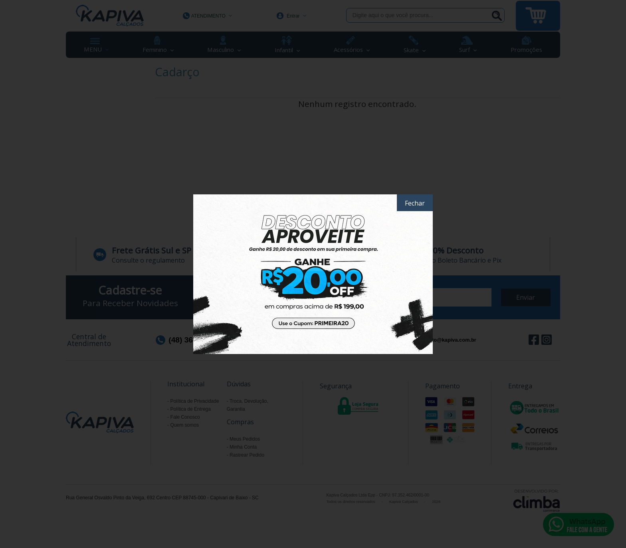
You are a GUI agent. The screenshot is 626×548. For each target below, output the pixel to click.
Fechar (415, 203)
